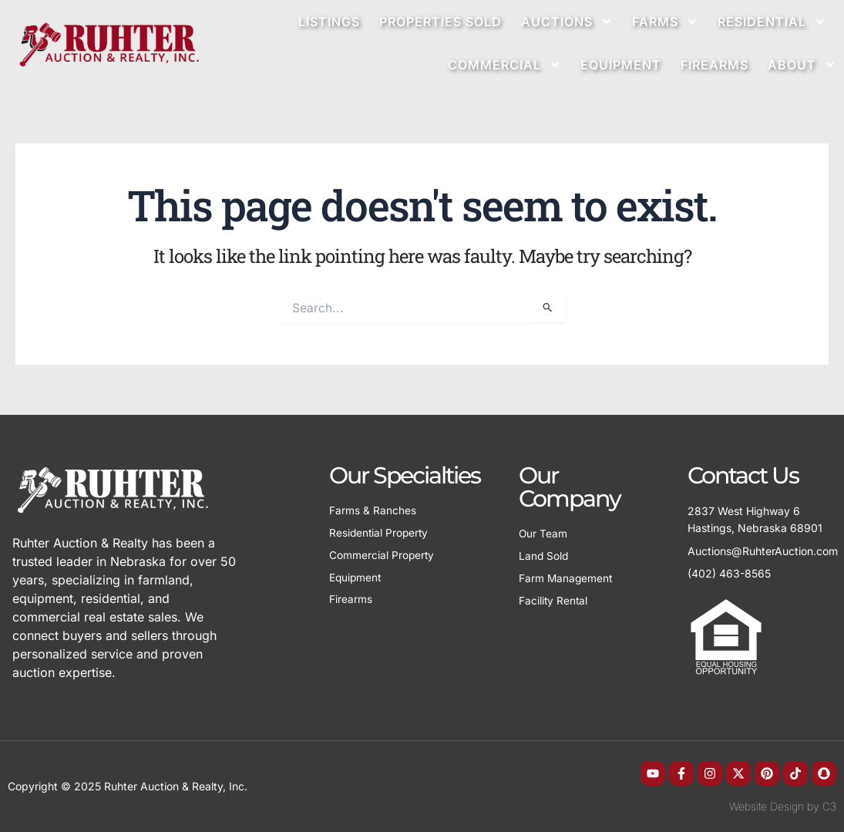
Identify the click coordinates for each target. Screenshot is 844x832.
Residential (772, 21)
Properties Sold (440, 21)
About (802, 65)
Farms (665, 21)
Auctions (567, 21)
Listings (329, 21)
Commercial (504, 65)
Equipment (620, 64)
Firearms (714, 64)
